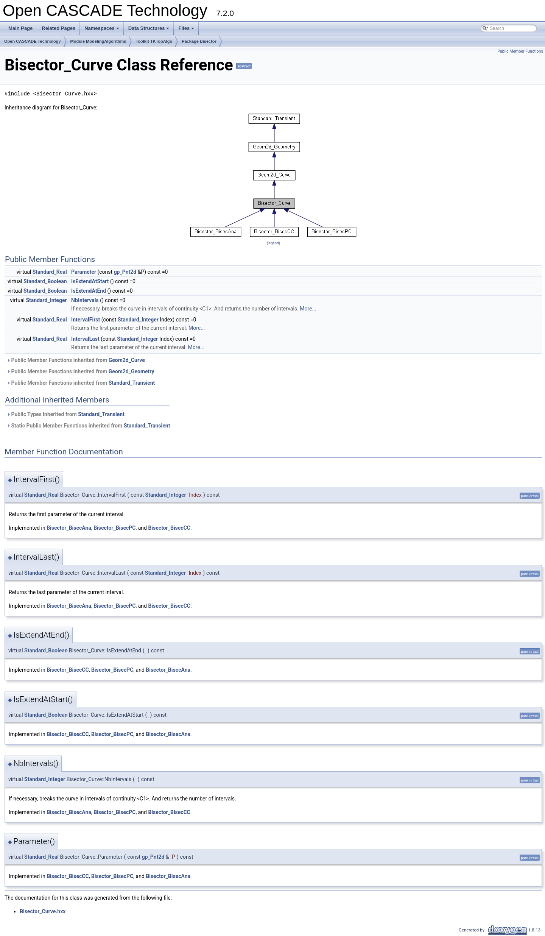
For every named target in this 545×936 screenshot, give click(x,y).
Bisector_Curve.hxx (42, 911)
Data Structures (149, 30)
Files (186, 30)
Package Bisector (199, 41)
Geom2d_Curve (127, 360)
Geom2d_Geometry (131, 371)
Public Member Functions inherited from (75, 360)
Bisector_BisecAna (69, 528)
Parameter (83, 272)
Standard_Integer (46, 300)
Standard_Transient (132, 383)
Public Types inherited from (65, 414)
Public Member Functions (520, 51)
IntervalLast (85, 339)
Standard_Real (50, 272)
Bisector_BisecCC (169, 528)
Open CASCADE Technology (32, 41)
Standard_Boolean (45, 281)
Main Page (20, 28)
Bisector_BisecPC (114, 528)
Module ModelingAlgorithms (98, 41)
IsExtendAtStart (90, 281)
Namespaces (102, 30)
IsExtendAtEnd (88, 291)
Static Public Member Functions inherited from (88, 426)
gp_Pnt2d (125, 272)
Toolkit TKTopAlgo (153, 41)
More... (308, 309)
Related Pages (58, 28)
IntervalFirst (85, 320)
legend (273, 243)
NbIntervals (85, 300)
